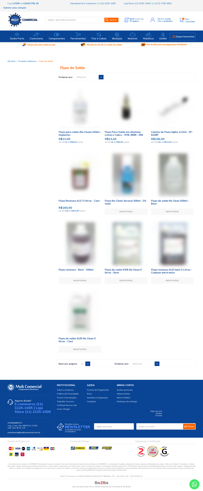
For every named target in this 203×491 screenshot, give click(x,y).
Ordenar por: (66, 77)
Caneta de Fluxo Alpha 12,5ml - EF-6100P (172, 133)
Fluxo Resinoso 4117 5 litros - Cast (79, 200)
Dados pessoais (125, 390)
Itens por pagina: (68, 363)
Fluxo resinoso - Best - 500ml (76, 269)
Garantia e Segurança (97, 397)
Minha (164, 19)
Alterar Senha (123, 394)
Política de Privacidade (68, 394)
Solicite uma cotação (14, 7)
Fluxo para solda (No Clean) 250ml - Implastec (80, 133)
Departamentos (185, 36)
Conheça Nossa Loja (67, 405)
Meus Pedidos (124, 397)
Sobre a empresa (65, 390)
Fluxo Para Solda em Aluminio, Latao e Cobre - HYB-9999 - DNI (124, 133)
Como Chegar (63, 409)
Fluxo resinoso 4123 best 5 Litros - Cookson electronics (171, 271)
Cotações (91, 401)
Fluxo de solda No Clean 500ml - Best (170, 202)
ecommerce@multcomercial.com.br (24, 432)
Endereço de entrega (127, 401)
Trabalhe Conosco (65, 401)
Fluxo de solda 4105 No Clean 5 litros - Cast (77, 340)
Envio (89, 394)
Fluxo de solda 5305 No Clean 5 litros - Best (123, 271)
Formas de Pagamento (98, 390)
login (16, 3)
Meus (165, 21)
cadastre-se (31, 3)
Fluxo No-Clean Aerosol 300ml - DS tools (125, 202)
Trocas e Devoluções (67, 397)
